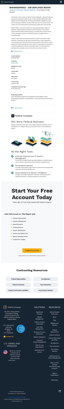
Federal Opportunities (18, 279)
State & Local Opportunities (39, 346)
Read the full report (18, 51)
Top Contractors (45, 285)
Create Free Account (32, 250)
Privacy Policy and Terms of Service (16, 397)
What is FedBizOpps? (54, 374)
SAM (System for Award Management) (54, 357)
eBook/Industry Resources (54, 313)
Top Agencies (45, 279)
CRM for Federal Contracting (39, 323)
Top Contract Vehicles (45, 290)
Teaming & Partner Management (39, 341)
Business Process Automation (39, 333)
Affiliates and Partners (54, 324)
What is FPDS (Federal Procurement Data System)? (54, 365)
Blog (54, 320)
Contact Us (9, 336)
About (54, 317)
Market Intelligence (39, 337)
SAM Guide (54, 380)
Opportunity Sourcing (39, 313)
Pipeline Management (39, 318)
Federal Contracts (18, 285)
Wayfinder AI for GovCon (39, 351)
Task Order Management (39, 328)
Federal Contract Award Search (22, 10)
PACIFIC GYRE (14, 63)
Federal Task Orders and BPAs (18, 290)
